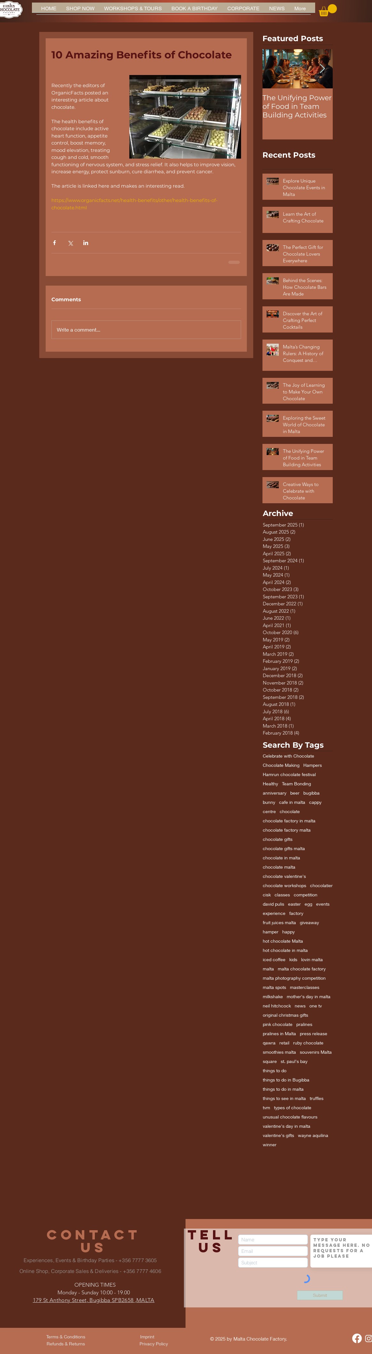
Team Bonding (296, 783)
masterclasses (304, 987)
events (323, 904)
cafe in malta (292, 802)
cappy (315, 802)
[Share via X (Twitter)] (70, 243)
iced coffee (274, 959)
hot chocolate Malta (283, 941)
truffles (316, 1098)
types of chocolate (292, 1107)
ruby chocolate (308, 1042)
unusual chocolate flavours (290, 1116)
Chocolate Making (281, 765)
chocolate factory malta (287, 830)
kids (293, 959)
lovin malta (312, 959)
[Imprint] (147, 1336)
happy (288, 931)
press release (313, 1033)
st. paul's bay (294, 1061)
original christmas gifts (285, 1015)
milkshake (273, 996)
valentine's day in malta (286, 1126)
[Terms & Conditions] (66, 1336)
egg (308, 904)
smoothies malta (279, 1052)
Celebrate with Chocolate (288, 756)
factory (296, 913)
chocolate (290, 811)
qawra (269, 1042)
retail (284, 1042)
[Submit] (320, 1295)
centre (269, 811)
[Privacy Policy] (154, 1343)
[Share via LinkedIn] (86, 243)
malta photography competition (294, 978)
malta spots (274, 987)
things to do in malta (283, 1089)
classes (282, 894)
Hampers (312, 765)
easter (294, 904)
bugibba (311, 793)
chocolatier (321, 885)
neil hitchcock (277, 1005)
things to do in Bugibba (286, 1079)
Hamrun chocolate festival (289, 774)
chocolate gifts (277, 839)
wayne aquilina (313, 1135)
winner (270, 1144)
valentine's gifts (278, 1135)
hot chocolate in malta (285, 950)
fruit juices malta (279, 922)
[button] (328, 10)
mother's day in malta (308, 996)
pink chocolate (277, 1024)
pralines (304, 1024)
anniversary (274, 793)
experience (274, 913)
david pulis (273, 904)
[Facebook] (357, 1338)
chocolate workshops (284, 885)
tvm (266, 1107)
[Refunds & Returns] (65, 1343)
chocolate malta (279, 867)
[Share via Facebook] (54, 243)
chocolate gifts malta (284, 848)
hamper (270, 931)
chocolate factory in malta (289, 820)
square (270, 1061)
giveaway (309, 922)
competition (305, 894)
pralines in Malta (279, 1033)
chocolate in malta (281, 857)
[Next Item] (322, 69)
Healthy (270, 783)
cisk (267, 894)
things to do (274, 1070)
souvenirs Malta (316, 1052)
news (300, 1005)
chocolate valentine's (284, 876)
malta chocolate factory (302, 968)
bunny (269, 802)
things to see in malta (284, 1098)
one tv (315, 1005)
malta (268, 968)
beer (295, 793)
